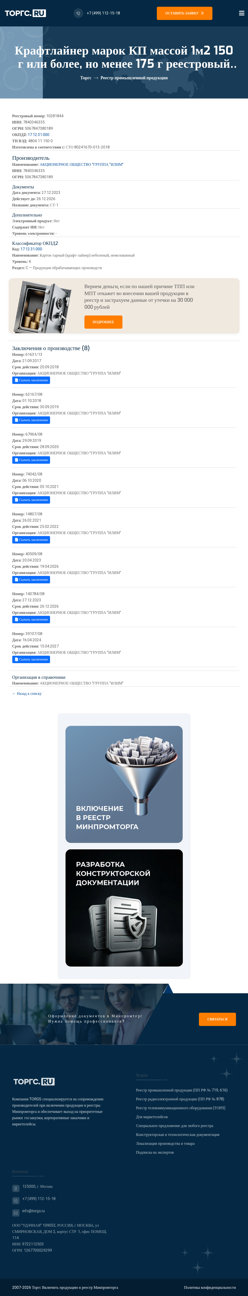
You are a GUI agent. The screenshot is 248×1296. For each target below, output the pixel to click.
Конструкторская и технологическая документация (178, 1138)
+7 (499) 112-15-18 (103, 13)
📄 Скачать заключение (31, 380)
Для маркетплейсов (152, 1120)
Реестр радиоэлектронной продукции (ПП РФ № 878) (180, 1102)
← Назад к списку (27, 694)
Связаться (217, 1019)
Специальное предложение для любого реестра (174, 1129)
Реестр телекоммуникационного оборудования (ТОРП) (180, 1111)
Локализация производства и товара (165, 1147)
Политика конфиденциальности (210, 1287)
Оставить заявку (184, 13)
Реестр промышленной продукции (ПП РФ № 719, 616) (182, 1093)
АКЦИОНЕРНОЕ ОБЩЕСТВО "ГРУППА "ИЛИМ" (81, 164)
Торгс (85, 78)
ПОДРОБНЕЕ (103, 322)
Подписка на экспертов (155, 1156)
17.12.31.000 (38, 135)
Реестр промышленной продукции (134, 78)
